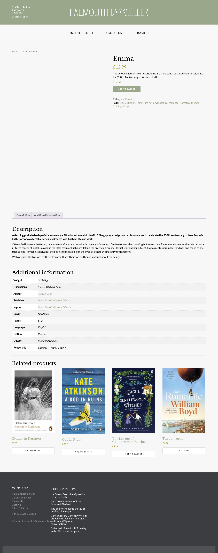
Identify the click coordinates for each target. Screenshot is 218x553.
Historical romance (167, 102)
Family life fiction (146, 102)
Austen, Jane (45, 293)
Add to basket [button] (33, 451)
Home (15, 51)
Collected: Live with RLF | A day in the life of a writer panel (68, 530)
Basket (143, 32)
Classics (24, 51)
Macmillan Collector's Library (54, 300)
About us (114, 32)
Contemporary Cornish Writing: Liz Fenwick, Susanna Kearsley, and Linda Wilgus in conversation (69, 519)
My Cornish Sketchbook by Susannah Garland (66, 503)
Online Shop (79, 32)
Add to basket (126, 89)
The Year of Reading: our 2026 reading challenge (68, 510)
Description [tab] (23, 215)
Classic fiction (127, 102)
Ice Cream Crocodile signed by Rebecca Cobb (68, 495)
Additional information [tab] (47, 215)
